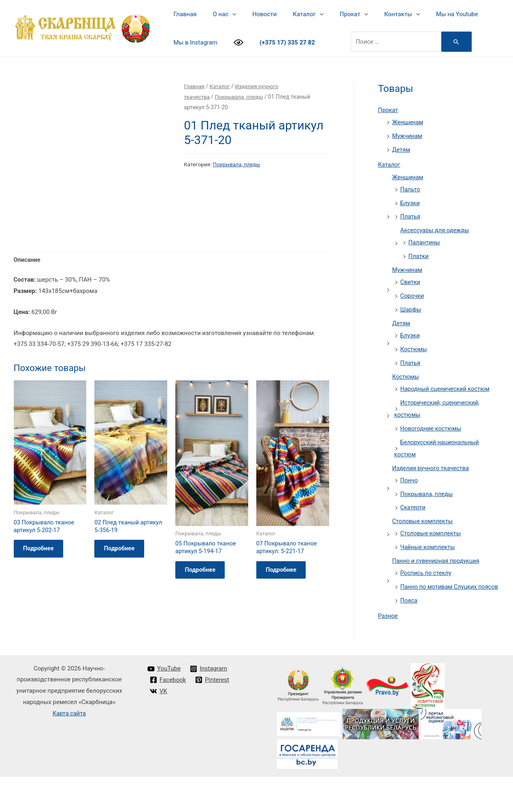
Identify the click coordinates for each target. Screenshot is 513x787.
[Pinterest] (213, 690)
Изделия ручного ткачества (431, 466)
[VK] (159, 701)
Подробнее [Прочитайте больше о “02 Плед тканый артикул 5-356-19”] (122, 498)
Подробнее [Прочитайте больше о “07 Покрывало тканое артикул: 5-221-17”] (284, 519)
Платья (410, 216)
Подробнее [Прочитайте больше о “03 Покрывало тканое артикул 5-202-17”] (41, 498)
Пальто (410, 189)
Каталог (294, 14)
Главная (183, 14)
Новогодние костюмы (431, 427)
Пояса (409, 610)
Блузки (410, 202)
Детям (401, 149)
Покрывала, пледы (240, 96)
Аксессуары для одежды (435, 229)
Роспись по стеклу (426, 571)
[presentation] (226, 14)
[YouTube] (164, 679)
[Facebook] (168, 690)
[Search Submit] (450, 42)
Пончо (409, 478)
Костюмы (414, 348)
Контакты (380, 14)
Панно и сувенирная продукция (437, 559)
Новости (254, 14)
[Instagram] (209, 679)
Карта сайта (69, 723)
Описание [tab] (27, 207)
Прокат (335, 14)
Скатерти (413, 506)
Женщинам (408, 122)
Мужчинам (407, 135)
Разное (388, 626)
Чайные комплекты (428, 545)
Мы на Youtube (431, 14)
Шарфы (411, 308)
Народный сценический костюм (446, 387)
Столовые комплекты (423, 519)
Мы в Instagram (193, 42)
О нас (218, 14)
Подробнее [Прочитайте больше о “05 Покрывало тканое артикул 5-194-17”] (203, 519)
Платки (419, 255)
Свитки (410, 281)
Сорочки (412, 295)
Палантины (425, 242)
